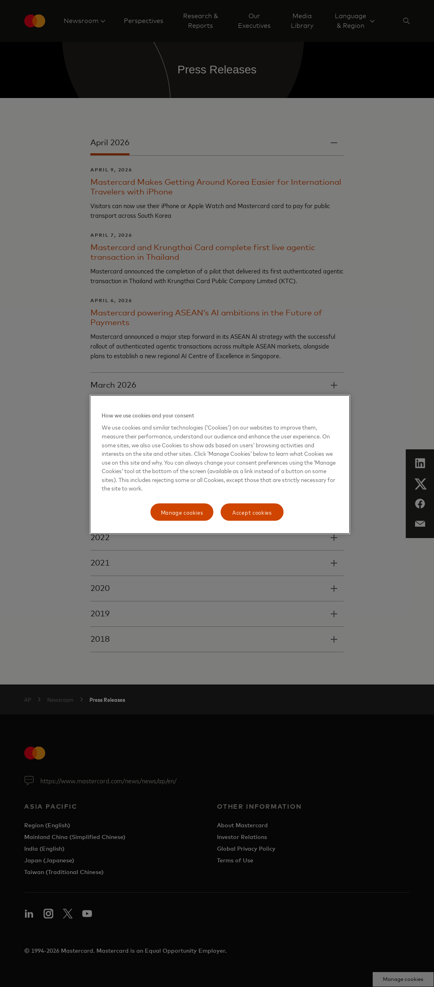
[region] (220, 464)
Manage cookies (182, 512)
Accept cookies (252, 512)
